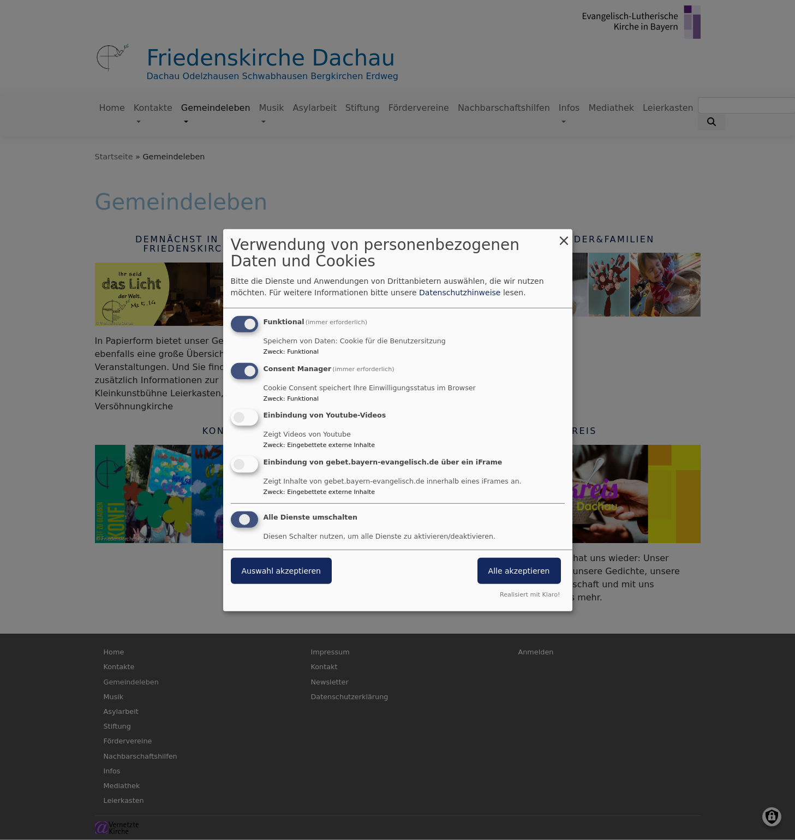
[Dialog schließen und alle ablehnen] (564, 235)
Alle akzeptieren (519, 571)
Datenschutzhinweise (459, 292)
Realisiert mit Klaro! (530, 594)
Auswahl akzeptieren (281, 571)
